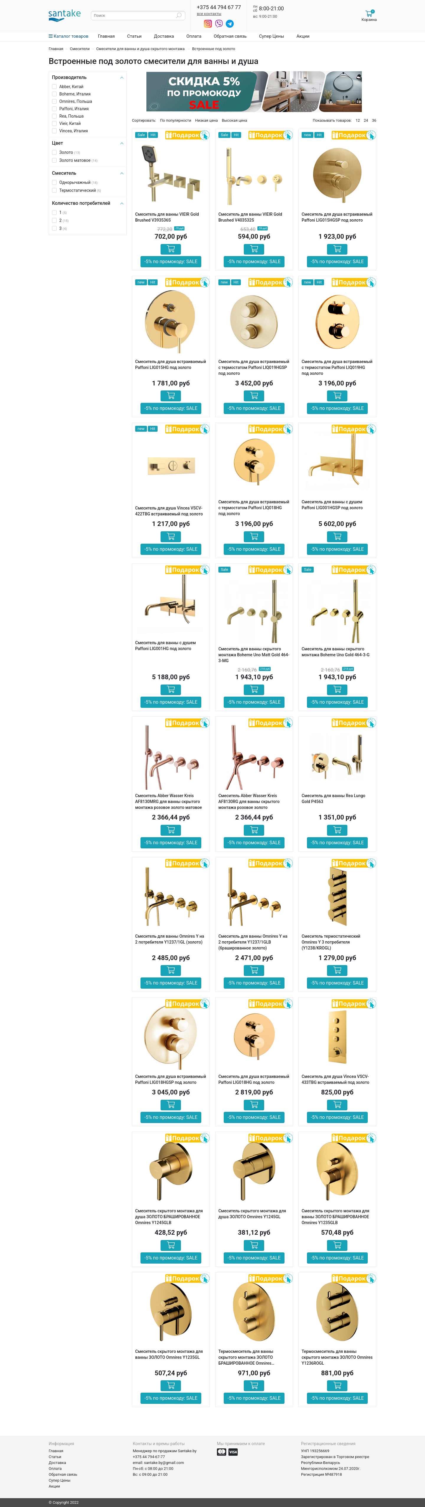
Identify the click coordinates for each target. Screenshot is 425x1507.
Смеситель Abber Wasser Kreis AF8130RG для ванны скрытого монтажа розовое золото (248, 801)
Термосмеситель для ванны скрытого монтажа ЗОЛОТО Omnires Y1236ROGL (337, 1357)
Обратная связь (230, 36)
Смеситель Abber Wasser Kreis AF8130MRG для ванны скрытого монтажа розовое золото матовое (168, 801)
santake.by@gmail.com (164, 1462)
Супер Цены (271, 36)
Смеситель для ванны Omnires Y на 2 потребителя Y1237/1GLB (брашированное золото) (252, 942)
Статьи (134, 36)
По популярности (175, 120)
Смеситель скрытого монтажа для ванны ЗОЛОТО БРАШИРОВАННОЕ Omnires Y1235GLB (335, 1216)
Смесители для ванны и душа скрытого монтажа (141, 49)
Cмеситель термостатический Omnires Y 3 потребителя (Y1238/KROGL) (331, 942)
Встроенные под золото (213, 49)
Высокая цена (234, 120)
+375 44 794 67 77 (219, 7)
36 (374, 120)
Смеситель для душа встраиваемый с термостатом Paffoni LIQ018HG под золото (253, 507)
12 (358, 120)
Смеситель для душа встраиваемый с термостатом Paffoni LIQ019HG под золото (337, 367)
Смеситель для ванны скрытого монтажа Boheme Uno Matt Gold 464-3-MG (254, 655)
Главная (106, 36)
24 (366, 120)
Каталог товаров (69, 36)
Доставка (164, 36)
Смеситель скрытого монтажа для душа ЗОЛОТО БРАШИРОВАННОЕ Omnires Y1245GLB (169, 1216)
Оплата (193, 36)
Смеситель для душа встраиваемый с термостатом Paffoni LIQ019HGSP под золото (253, 367)
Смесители (80, 49)
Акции (303, 36)
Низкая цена (206, 120)
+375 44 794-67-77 (149, 1457)
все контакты (209, 13)
